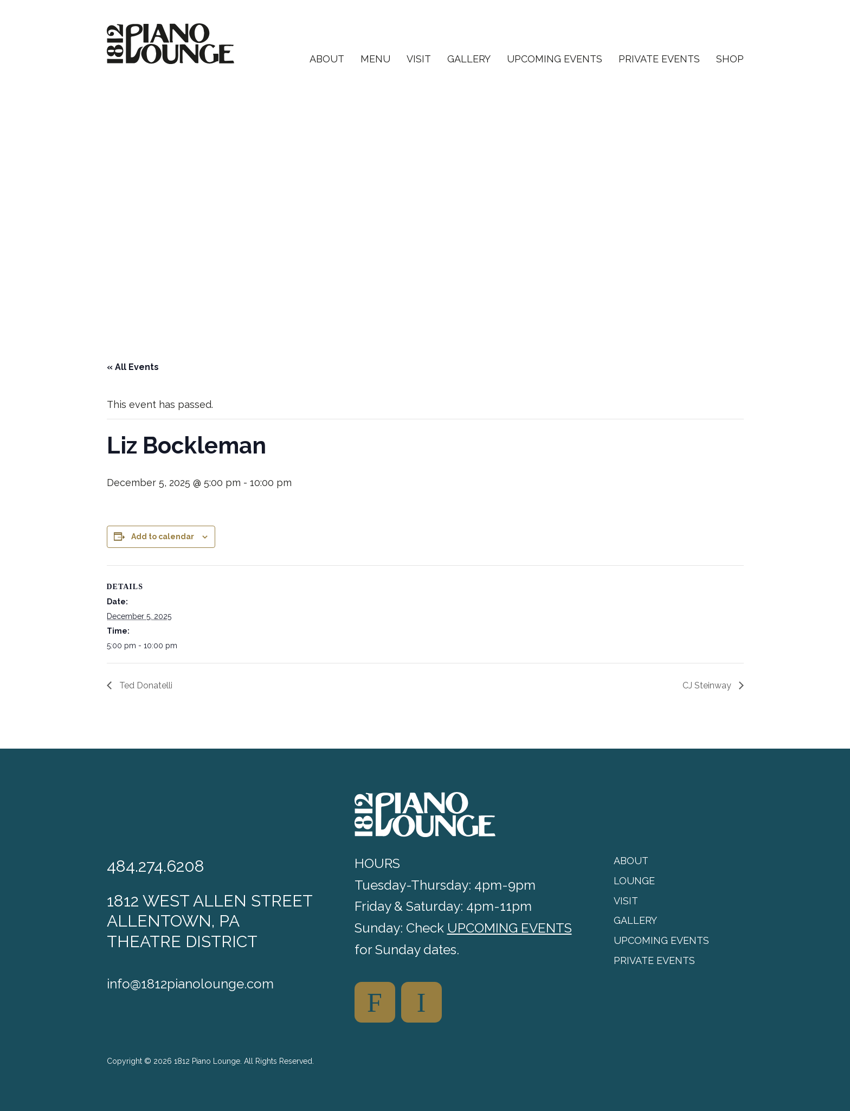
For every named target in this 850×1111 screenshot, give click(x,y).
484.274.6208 (155, 866)
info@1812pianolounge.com (190, 984)
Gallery (469, 59)
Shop (730, 59)
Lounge (634, 880)
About (327, 59)
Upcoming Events (554, 59)
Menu (375, 59)
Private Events (659, 59)
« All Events (133, 367)
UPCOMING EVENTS (509, 928)
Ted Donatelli (144, 685)
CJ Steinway (707, 685)
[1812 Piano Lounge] (170, 43)
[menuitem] (327, 68)
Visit (419, 59)
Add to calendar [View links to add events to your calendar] (162, 536)
